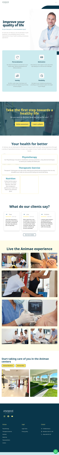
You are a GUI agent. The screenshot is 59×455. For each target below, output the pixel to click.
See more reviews (29, 235)
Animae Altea (20, 365)
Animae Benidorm (8, 365)
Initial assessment (22, 124)
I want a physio (38, 124)
